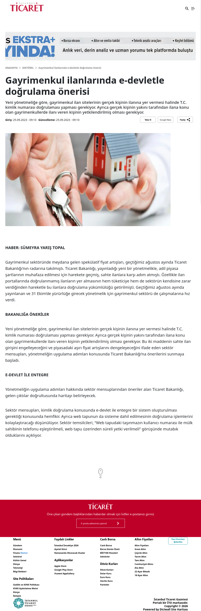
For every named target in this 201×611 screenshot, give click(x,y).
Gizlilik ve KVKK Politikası (30, 581)
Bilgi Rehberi (22, 568)
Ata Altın (169, 565)
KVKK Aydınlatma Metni (29, 584)
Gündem (19, 545)
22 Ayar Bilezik (173, 568)
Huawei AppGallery (77, 571)
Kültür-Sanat (21, 558)
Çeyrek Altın (172, 551)
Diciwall (165, 604)
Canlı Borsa (129, 545)
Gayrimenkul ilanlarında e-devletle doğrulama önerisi (69, 67)
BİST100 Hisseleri (133, 551)
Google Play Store (76, 568)
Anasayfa (11, 67)
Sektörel (28, 67)
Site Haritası (179, 604)
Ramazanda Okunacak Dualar (84, 551)
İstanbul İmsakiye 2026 (80, 545)
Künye (17, 588)
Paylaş (185, 120)
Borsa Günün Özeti (134, 548)
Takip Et (148, 119)
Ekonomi (19, 548)
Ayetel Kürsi (72, 548)
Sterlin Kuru (129, 578)
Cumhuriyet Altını (176, 562)
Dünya (17, 562)
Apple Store (72, 564)
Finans (23, 551)
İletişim (18, 591)
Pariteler (127, 581)
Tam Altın (170, 558)
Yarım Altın (171, 555)
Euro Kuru (128, 574)
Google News (165, 119)
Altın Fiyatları (173, 545)
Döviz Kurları (130, 568)
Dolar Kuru (128, 571)
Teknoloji (19, 565)
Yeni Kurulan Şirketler (23, 596)
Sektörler (127, 555)
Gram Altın (171, 548)
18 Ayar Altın (172, 572)
